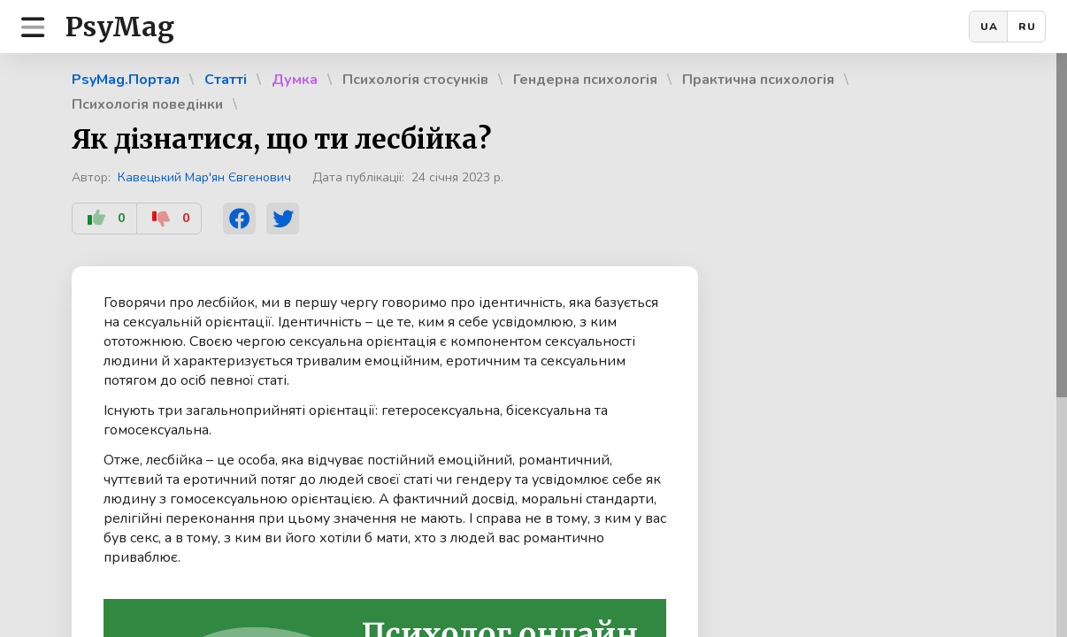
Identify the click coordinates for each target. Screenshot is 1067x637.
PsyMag (119, 26)
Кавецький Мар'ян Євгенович (204, 177)
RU (1027, 26)
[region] (533, 345)
